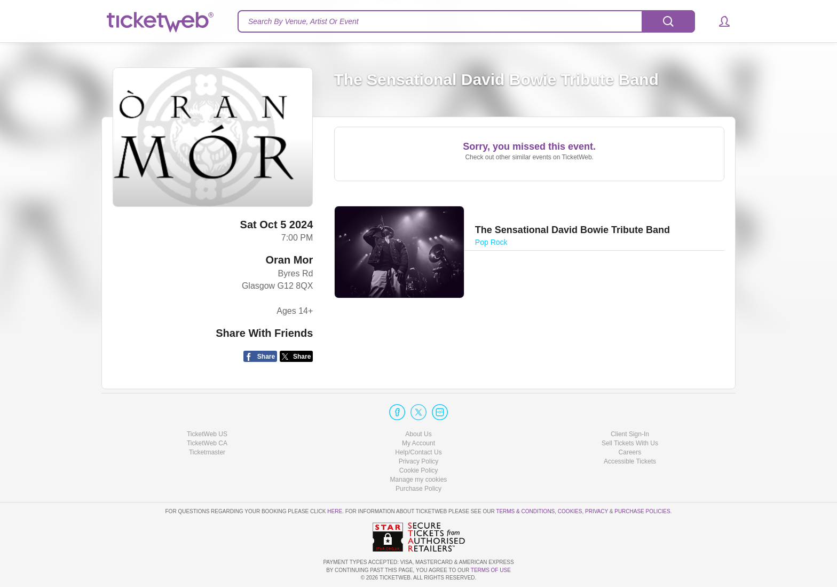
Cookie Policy (418, 470)
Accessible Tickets (630, 461)
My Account (418, 443)
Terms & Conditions (525, 511)
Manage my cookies (418, 479)
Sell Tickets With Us (630, 443)
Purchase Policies (642, 511)
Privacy (596, 511)
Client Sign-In (630, 434)
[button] (719, 21)
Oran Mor (289, 260)
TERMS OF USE (491, 570)
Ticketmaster (207, 452)
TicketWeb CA (207, 443)
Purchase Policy (418, 488)
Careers (630, 452)
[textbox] (466, 21)
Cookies (570, 511)
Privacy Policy (419, 461)
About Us (418, 434)
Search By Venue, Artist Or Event (303, 21)
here (334, 511)
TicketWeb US (207, 434)
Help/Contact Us (418, 452)
